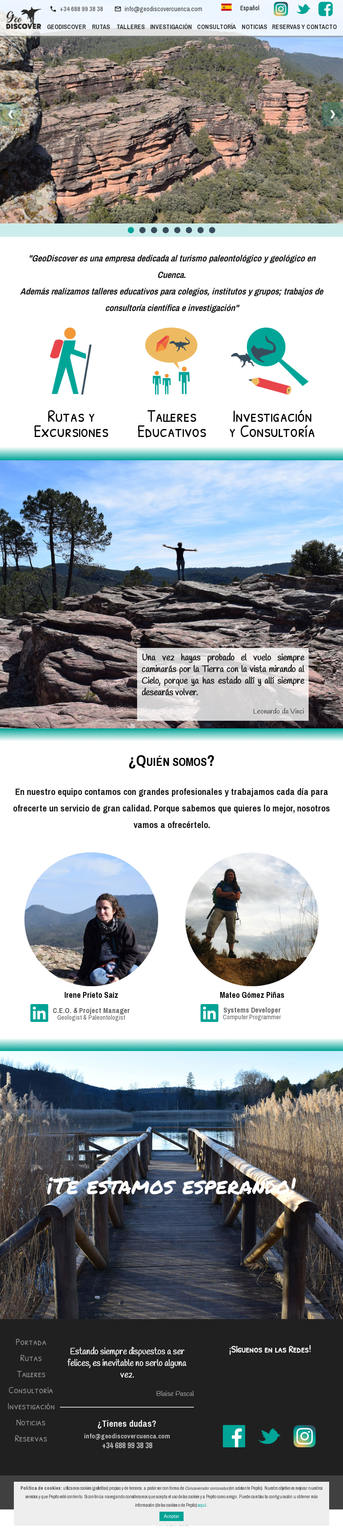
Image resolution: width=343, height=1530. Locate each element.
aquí (202, 1505)
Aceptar (171, 1516)
